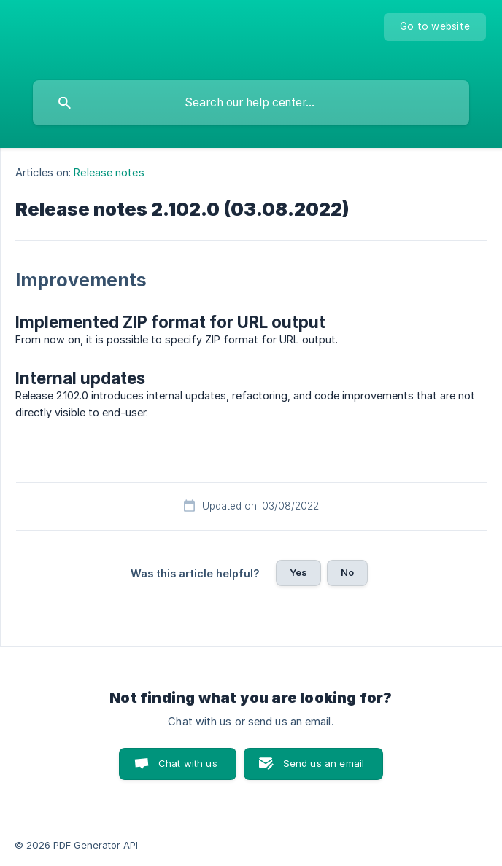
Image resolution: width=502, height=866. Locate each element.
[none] (435, 27)
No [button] (347, 572)
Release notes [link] (109, 172)
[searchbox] (251, 102)
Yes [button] (298, 572)
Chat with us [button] (187, 763)
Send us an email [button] (323, 763)
